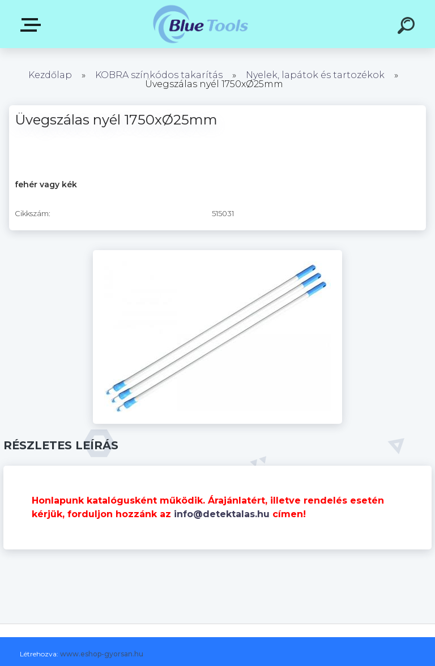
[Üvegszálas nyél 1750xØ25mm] (217, 254)
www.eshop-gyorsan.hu (101, 654)
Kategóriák (33, 25)
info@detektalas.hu (222, 514)
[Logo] (200, 24)
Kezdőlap (50, 75)
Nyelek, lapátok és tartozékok (315, 75)
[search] (408, 27)
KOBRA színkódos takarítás (159, 75)
